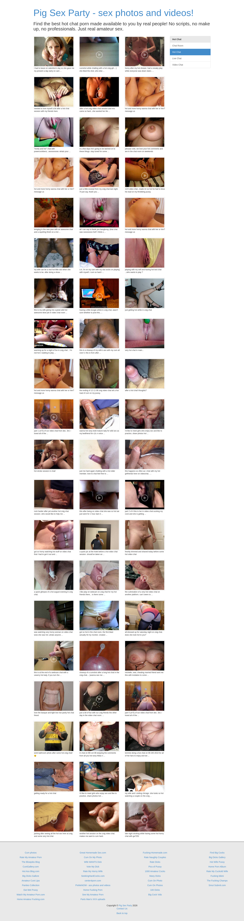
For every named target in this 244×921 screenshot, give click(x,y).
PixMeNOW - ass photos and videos (92, 885)
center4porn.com (93, 880)
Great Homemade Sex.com (93, 852)
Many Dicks (155, 876)
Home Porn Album (217, 866)
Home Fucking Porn (93, 890)
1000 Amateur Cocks (155, 871)
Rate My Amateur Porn (31, 857)
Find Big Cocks (217, 852)
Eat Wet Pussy (31, 890)
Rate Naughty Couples (155, 857)
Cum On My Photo (93, 857)
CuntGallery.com (31, 866)
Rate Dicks (155, 862)
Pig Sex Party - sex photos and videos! (113, 13)
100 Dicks (155, 890)
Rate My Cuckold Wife (217, 871)
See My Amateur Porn (93, 894)
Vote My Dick (93, 866)
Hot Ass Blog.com (30, 871)
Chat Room (177, 45)
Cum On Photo (155, 880)
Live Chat (177, 58)
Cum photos (31, 852)
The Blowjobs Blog (31, 862)
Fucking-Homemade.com (155, 852)
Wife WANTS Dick (93, 862)
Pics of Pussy (154, 866)
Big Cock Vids (155, 894)
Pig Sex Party (125, 905)
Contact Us (122, 908)
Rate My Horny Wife (93, 871)
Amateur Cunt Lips (31, 880)
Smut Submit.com (217, 885)
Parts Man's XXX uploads (93, 899)
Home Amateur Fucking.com (30, 899)
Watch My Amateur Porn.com (31, 894)
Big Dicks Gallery (217, 857)
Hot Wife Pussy (217, 862)
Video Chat (177, 65)
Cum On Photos (155, 885)
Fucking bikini (217, 876)
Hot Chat (176, 52)
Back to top (122, 913)
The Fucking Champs (217, 880)
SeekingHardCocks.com (92, 876)
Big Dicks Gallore (30, 876)
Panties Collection (30, 885)
